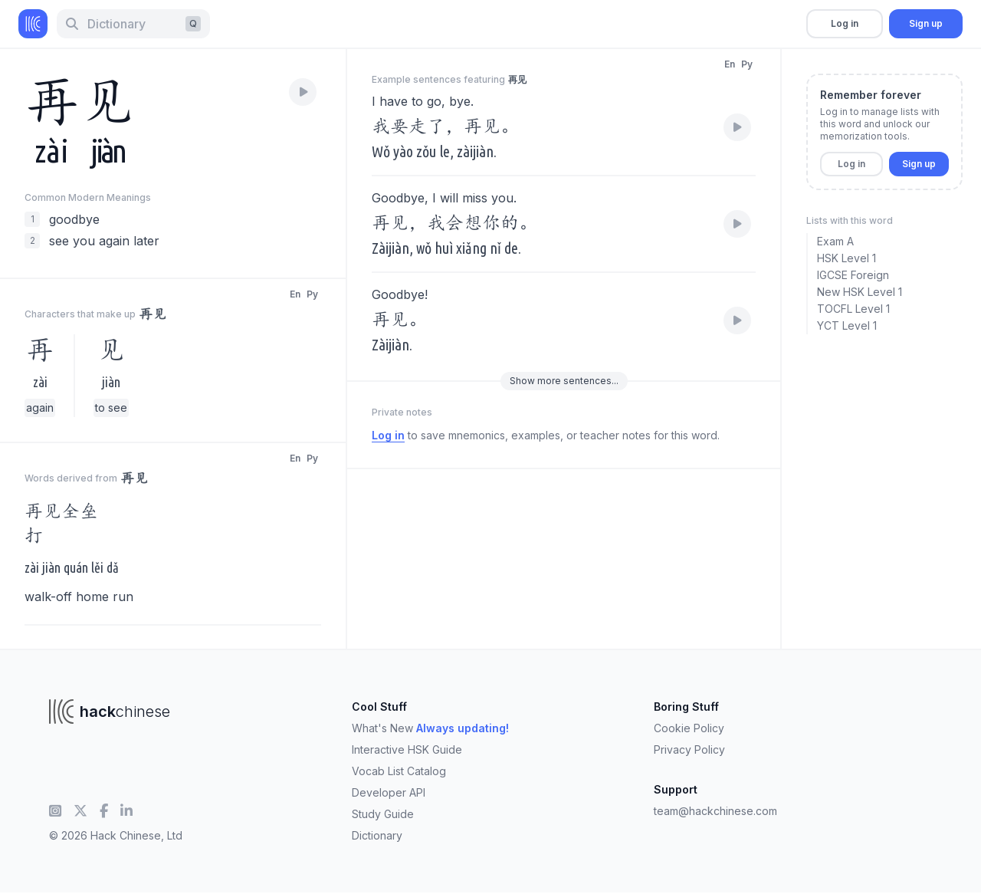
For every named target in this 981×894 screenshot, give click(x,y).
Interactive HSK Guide (407, 749)
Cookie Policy (689, 728)
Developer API (388, 792)
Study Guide (383, 813)
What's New (430, 728)
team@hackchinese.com (715, 810)
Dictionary (377, 835)
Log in (844, 23)
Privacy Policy (689, 749)
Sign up (926, 23)
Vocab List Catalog (399, 770)
